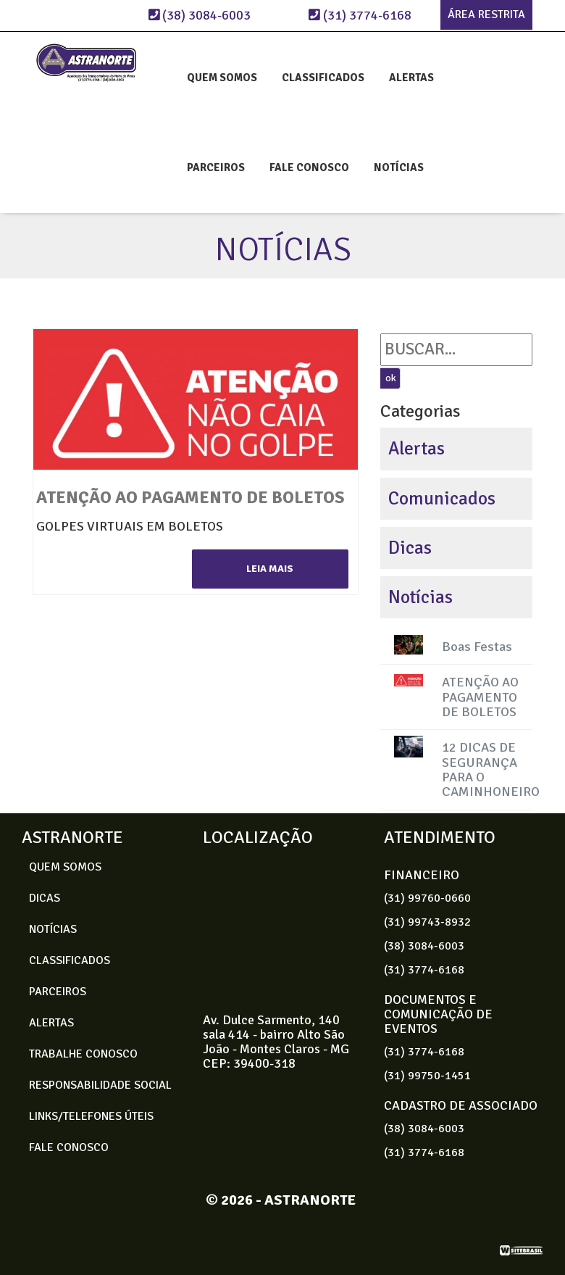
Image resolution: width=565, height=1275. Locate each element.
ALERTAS (411, 77)
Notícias (420, 597)
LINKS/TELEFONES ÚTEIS (91, 1116)
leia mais (269, 568)
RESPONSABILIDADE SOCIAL (100, 1085)
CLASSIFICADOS (323, 77)
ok (390, 378)
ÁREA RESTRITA (486, 14)
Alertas (416, 448)
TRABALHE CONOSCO (83, 1054)
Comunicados (441, 498)
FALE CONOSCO (309, 167)
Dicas (410, 547)
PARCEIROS (216, 167)
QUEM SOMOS (222, 77)
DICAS (44, 898)
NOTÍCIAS (399, 167)
